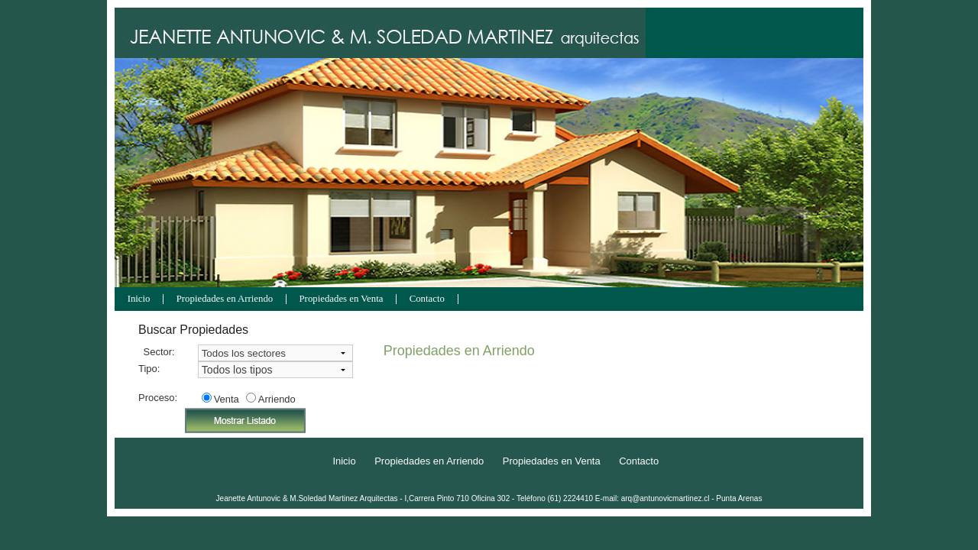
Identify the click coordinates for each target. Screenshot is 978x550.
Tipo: (149, 368)
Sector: (159, 352)
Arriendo (277, 399)
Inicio (139, 299)
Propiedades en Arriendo (225, 299)
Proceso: (156, 397)
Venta (226, 399)
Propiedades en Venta (342, 299)
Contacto (427, 299)
